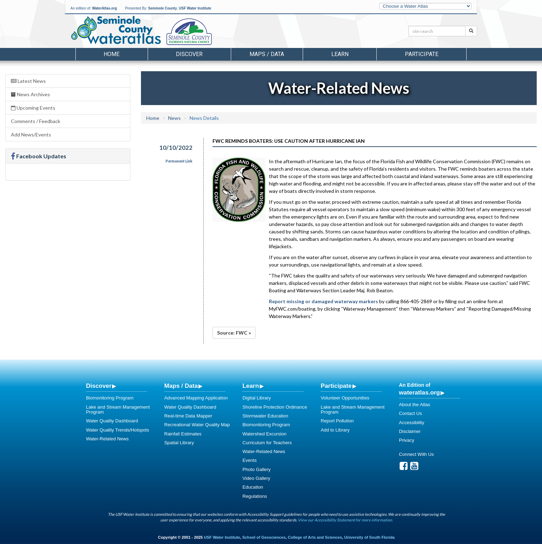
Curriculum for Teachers (267, 442)
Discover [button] (189, 54)
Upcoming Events (33, 108)
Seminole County (162, 8)
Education (252, 487)
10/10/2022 (175, 147)
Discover (98, 385)
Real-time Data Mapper (188, 415)
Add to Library (335, 430)
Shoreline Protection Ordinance (274, 407)
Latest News (28, 81)
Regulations (254, 496)
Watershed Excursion (264, 433)
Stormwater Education (265, 415)
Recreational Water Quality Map (197, 424)
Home (111, 54)
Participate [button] (421, 54)
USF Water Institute (195, 8)
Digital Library (256, 398)
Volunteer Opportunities (345, 398)
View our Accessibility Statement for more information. (345, 520)
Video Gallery (256, 478)
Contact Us (410, 413)
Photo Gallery (256, 469)
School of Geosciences (263, 537)
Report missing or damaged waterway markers (323, 301)
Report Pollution (337, 420)
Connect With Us (416, 454)
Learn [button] (340, 54)
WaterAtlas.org (104, 8)
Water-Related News (107, 438)
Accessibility (411, 422)
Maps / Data (181, 385)
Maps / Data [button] (267, 54)
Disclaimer (410, 431)
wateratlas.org (419, 392)
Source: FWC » (234, 333)
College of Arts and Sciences (315, 537)
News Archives (30, 94)
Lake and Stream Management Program (118, 409)
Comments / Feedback (35, 121)
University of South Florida (369, 537)
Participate (336, 385)
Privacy (406, 440)
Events (249, 460)
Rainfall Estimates (183, 433)
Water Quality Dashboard (112, 420)
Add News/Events (31, 134)
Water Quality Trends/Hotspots (117, 430)
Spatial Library (179, 442)
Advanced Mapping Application (196, 398)
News (174, 118)
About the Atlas (414, 404)
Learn (250, 385)
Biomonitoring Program (110, 398)
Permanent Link (179, 161)
